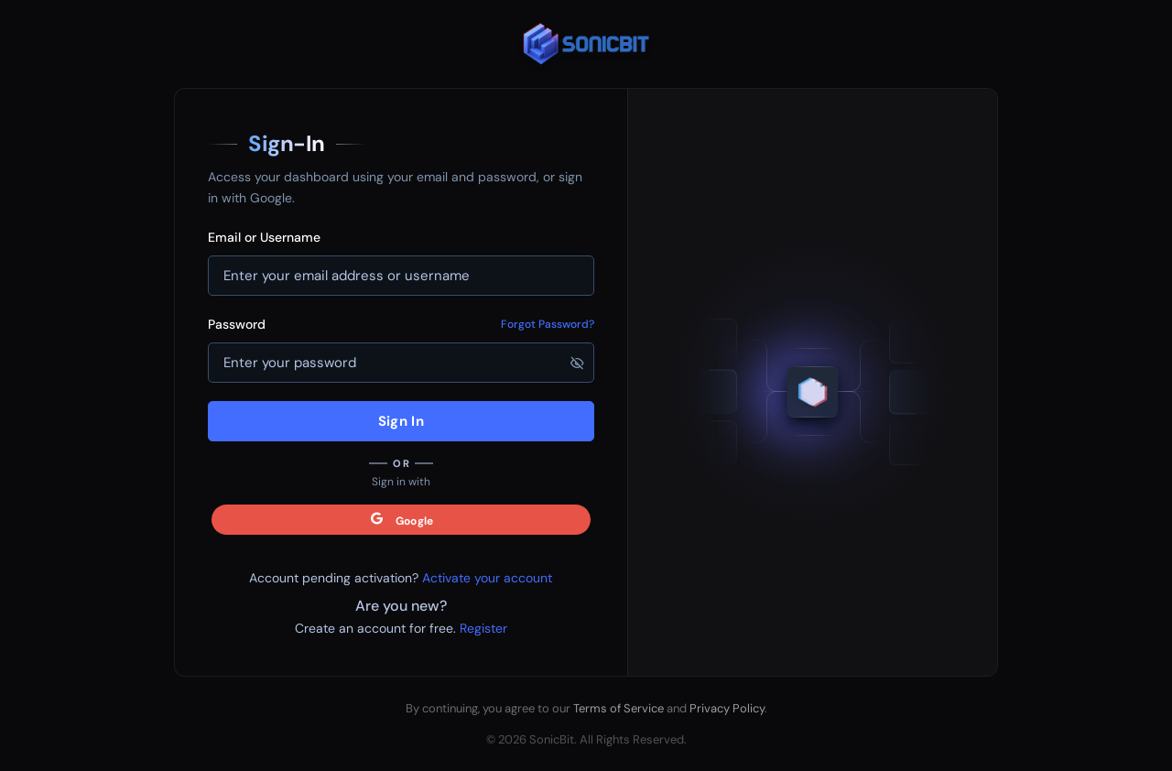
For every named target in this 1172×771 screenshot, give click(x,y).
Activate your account (487, 578)
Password (237, 324)
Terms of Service (618, 708)
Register (483, 628)
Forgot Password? (547, 324)
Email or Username (264, 237)
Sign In (401, 421)
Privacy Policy (727, 708)
